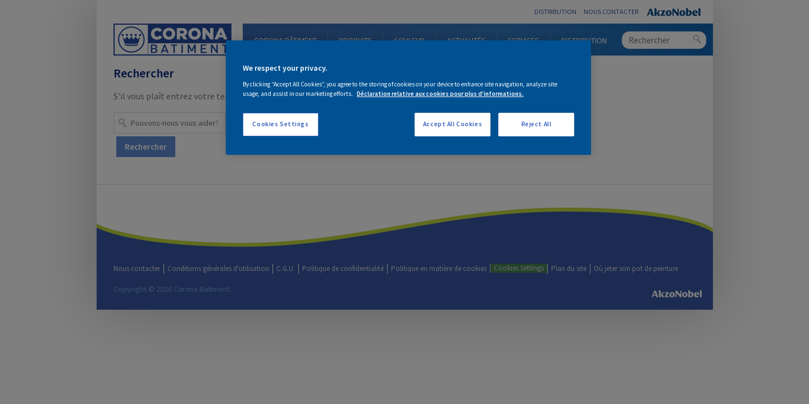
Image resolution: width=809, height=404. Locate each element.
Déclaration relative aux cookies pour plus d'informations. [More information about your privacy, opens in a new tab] (440, 94)
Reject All (536, 124)
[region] (408, 97)
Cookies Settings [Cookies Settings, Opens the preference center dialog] (280, 124)
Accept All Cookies (452, 124)
